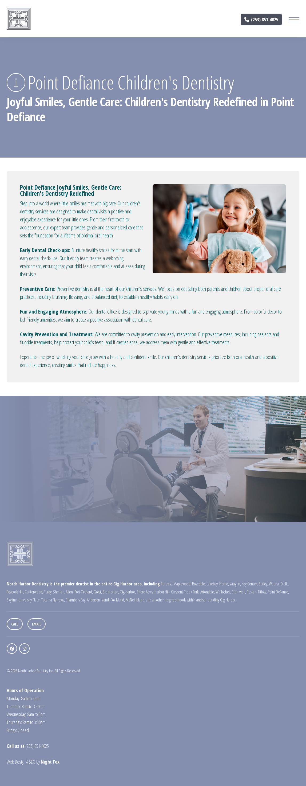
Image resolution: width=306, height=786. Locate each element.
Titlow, (262, 592)
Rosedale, (199, 584)
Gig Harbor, (128, 592)
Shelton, (59, 592)
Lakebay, (212, 584)
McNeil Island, (135, 600)
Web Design (16, 761)
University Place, (29, 600)
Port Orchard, (83, 592)
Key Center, (250, 584)
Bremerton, (111, 592)
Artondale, (207, 592)
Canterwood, (34, 592)
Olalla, (284, 584)
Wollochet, (223, 592)
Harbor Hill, (162, 592)
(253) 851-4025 (261, 19)
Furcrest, (167, 584)
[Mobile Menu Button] (294, 20)
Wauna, (274, 584)
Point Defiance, (278, 592)
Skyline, (12, 600)
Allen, (70, 592)
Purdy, (48, 592)
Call (14, 624)
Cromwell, (239, 592)
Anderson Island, (98, 600)
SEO (32, 761)
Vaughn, (235, 584)
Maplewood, (182, 584)
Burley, (263, 584)
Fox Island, (117, 600)
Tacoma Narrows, (53, 600)
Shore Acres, (145, 592)
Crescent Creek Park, (185, 592)
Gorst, (98, 592)
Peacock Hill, (15, 592)
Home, (224, 584)
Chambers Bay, (76, 600)
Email (36, 624)
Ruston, (252, 592)
